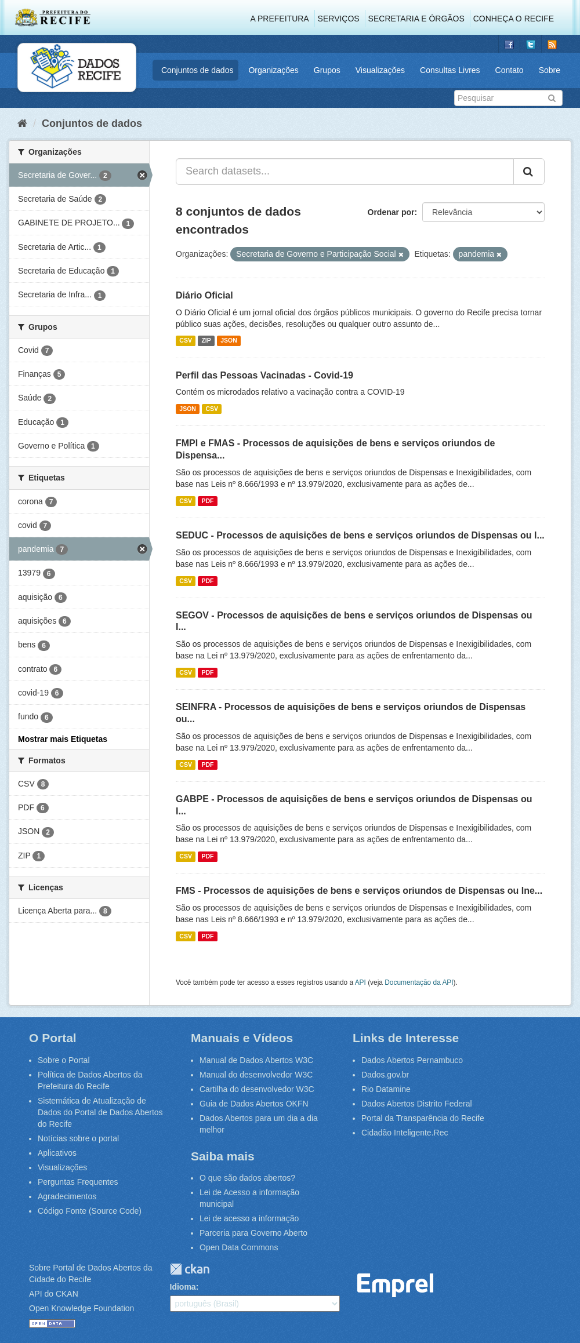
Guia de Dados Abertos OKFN (254, 1103)
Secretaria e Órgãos (416, 18)
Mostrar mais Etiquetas (62, 739)
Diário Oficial (204, 295)
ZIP (206, 340)
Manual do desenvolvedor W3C (256, 1074)
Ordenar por (391, 212)
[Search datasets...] (345, 171)
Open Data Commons (239, 1247)
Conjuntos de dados (197, 70)
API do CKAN (53, 1293)
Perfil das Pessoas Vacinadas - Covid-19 (264, 375)
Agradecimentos (67, 1196)
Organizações (273, 70)
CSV (185, 340)
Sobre (549, 70)
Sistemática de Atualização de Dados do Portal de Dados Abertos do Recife (100, 1112)
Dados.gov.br (385, 1074)
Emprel (395, 1285)
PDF (207, 500)
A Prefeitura (280, 18)
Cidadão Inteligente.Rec (404, 1132)
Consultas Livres (450, 70)
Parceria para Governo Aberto (253, 1233)
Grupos (327, 70)
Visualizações (380, 70)
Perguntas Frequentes (78, 1182)
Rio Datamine (386, 1089)
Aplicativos (57, 1153)
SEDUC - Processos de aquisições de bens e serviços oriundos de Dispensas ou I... (360, 535)
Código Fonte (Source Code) (90, 1210)
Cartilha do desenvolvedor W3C (257, 1089)
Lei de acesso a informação (249, 1218)
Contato (509, 70)
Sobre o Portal (64, 1060)
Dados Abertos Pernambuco (412, 1060)
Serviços (339, 18)
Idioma (183, 1286)
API (360, 982)
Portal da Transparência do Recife (422, 1118)
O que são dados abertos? (247, 1177)
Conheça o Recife (513, 18)
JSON (228, 340)
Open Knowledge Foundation (81, 1308)
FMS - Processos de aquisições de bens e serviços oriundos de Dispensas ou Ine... (359, 891)
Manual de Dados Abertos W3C (256, 1060)
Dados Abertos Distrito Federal (416, 1103)
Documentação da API (419, 982)
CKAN (189, 1269)
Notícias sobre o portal (78, 1138)
